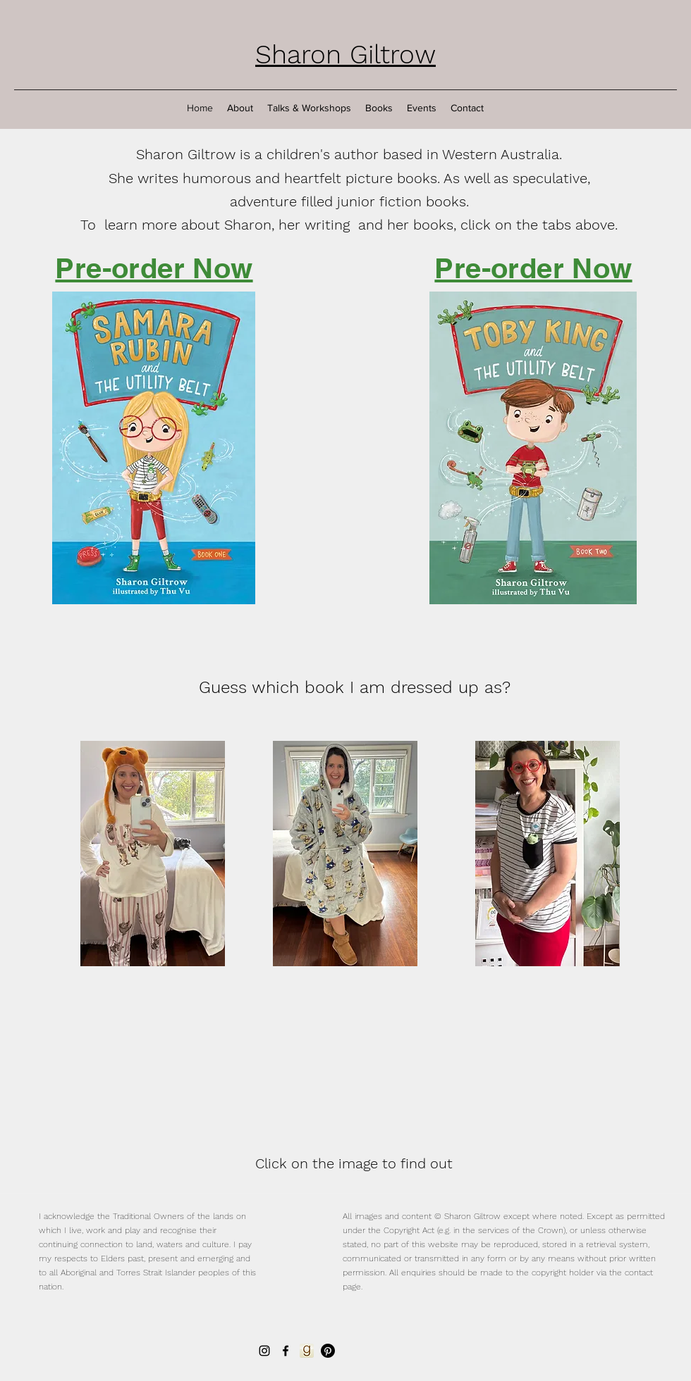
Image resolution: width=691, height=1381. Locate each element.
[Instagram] (264, 1351)
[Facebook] (286, 1351)
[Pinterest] (328, 1351)
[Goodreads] (307, 1351)
